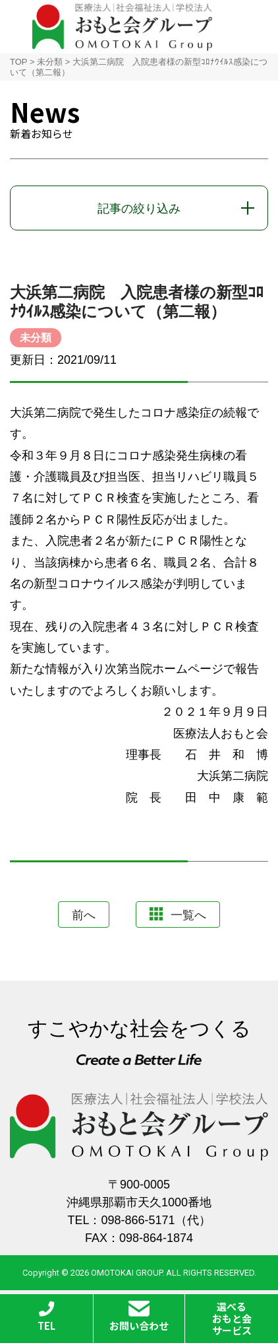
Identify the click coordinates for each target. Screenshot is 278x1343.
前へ (84, 915)
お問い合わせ (139, 1316)
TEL (46, 1316)
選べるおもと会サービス (232, 1318)
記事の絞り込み (139, 208)
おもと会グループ (122, 26)
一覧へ (178, 914)
